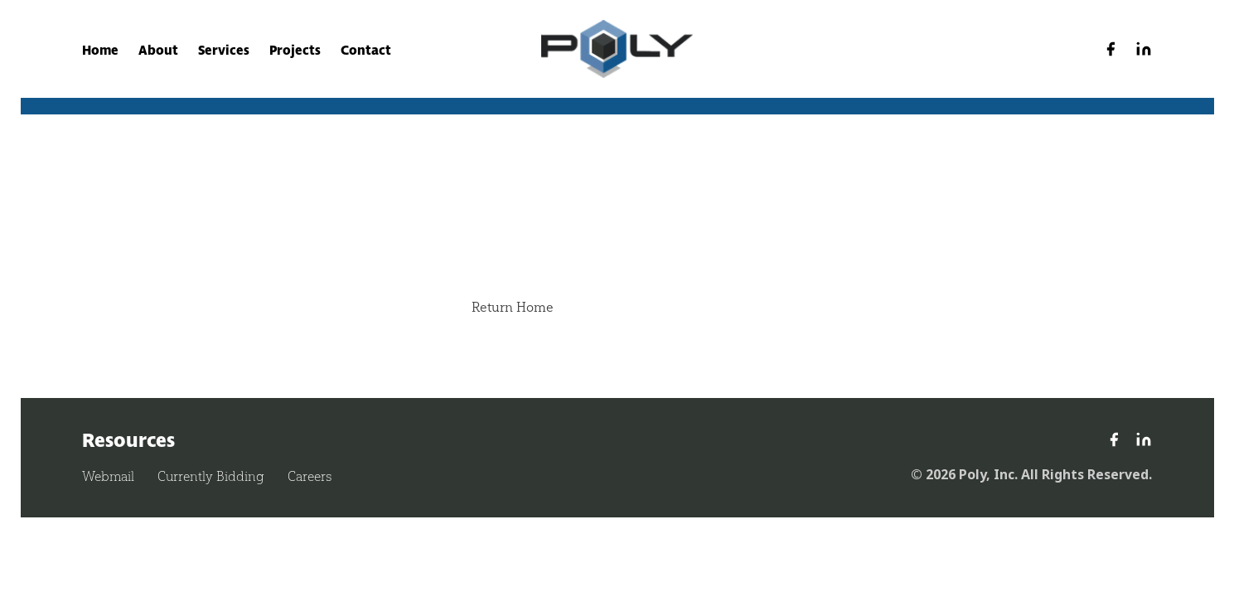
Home (100, 50)
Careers (309, 476)
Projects (295, 50)
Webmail (108, 476)
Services (223, 50)
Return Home (513, 306)
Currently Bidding (210, 476)
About (158, 50)
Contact (366, 50)
